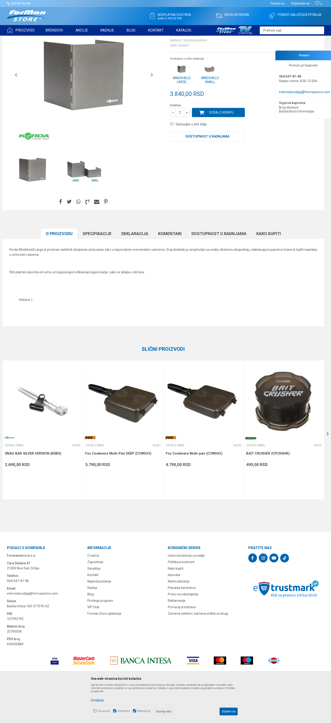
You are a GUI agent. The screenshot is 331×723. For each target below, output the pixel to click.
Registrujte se (300, 3)
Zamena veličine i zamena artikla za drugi (198, 649)
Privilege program (100, 636)
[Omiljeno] (318, 4)
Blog (90, 630)
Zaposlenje (95, 597)
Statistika (123, 711)
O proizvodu (59, 269)
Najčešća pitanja (99, 617)
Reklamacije (176, 636)
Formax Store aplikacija (104, 649)
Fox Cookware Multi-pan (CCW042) (194, 489)
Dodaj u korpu (221, 148)
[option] (32, 205)
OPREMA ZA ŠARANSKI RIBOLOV (63, 38)
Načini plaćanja (178, 617)
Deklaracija (134, 269)
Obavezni (104, 711)
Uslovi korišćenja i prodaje (186, 591)
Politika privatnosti (181, 597)
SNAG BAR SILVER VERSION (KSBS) (33, 489)
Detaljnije (97, 700)
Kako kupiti (268, 269)
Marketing (144, 711)
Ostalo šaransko (97, 38)
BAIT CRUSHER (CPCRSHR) (268, 489)
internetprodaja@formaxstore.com (304, 92)
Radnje (92, 623)
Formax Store (15, 38)
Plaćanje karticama (182, 623)
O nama (93, 591)
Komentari (170, 269)
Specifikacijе (97, 269)
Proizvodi (33, 38)
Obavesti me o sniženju (300, 127)
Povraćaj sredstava (182, 643)
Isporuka (174, 610)
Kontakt (93, 610)
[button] (292, 30)
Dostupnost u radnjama (207, 172)
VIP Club (93, 643)
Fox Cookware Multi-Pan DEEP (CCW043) (118, 489)
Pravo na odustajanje (183, 630)
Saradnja (93, 604)
